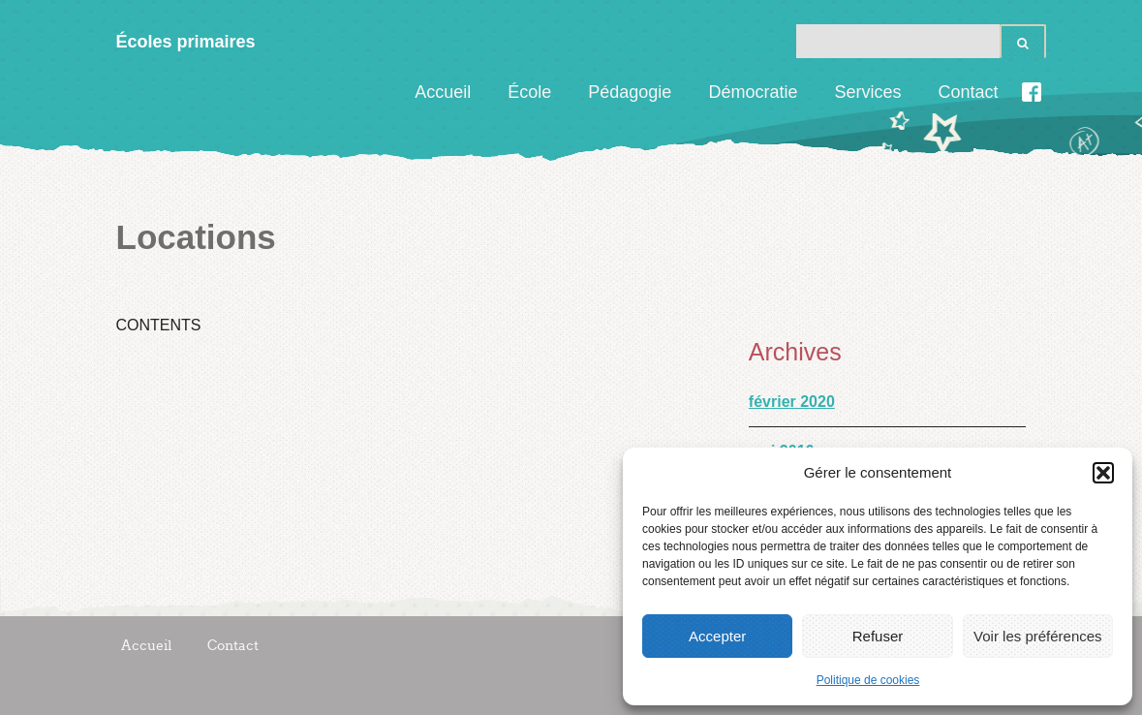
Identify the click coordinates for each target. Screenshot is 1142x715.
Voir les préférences (1037, 636)
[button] (1103, 472)
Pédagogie (629, 92)
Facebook (1031, 92)
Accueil (443, 92)
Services (867, 92)
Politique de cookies (868, 680)
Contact (968, 92)
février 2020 (792, 401)
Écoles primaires (186, 41)
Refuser (878, 636)
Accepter (717, 636)
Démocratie (752, 92)
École (529, 92)
